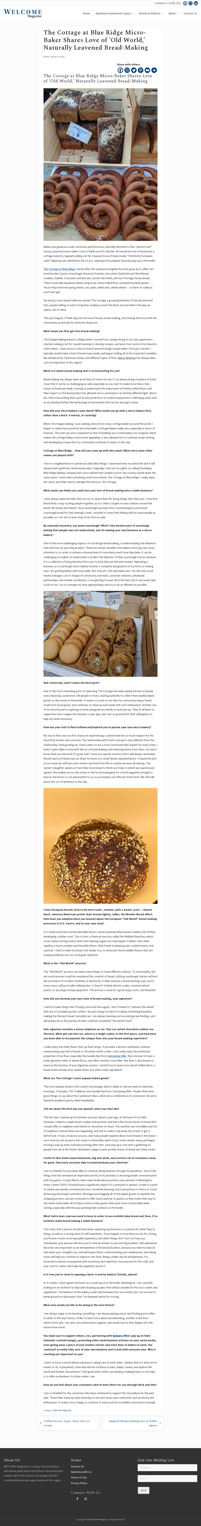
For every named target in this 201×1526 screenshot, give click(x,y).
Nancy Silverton (127, 358)
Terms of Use (79, 1478)
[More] (154, 70)
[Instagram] (127, 70)
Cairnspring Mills (116, 1056)
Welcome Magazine (62, 1410)
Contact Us (77, 1466)
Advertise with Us (81, 1472)
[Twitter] (134, 70)
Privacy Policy (79, 1483)
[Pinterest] (140, 70)
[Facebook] (120, 70)
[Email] (147, 70)
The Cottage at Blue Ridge (59, 269)
